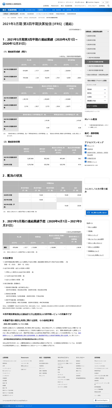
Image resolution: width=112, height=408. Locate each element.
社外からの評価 (61, 377)
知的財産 (78, 375)
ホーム (4, 17)
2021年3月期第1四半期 (96, 70)
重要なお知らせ (24, 366)
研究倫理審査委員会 (81, 378)
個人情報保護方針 (20, 406)
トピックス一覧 (24, 363)
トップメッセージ (7, 368)
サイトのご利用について (96, 255)
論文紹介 (78, 363)
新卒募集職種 (97, 387)
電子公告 (89, 136)
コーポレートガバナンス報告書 (44, 14)
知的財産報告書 (71, 14)
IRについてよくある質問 (96, 239)
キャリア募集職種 (98, 389)
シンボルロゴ (6, 375)
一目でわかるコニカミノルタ (9, 361)
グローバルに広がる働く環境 (101, 375)
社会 (59, 372)
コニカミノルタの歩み (99, 366)
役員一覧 (5, 383)
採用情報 (102, 6)
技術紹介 (78, 361)
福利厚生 (96, 380)
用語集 (90, 231)
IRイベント (48, 10)
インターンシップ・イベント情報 (101, 383)
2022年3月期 (91, 49)
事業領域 (5, 363)
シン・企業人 (97, 395)
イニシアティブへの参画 (63, 379)
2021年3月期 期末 (94, 58)
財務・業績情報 (56, 10)
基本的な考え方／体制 (63, 361)
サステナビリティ (80, 6)
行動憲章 (5, 378)
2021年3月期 (41, 17)
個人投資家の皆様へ (30, 10)
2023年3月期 (91, 44)
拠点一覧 (5, 388)
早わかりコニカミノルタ (100, 361)
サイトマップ (29, 406)
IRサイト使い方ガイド (95, 243)
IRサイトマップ (93, 235)
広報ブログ (23, 369)
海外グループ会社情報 (8, 393)
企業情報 (46, 6)
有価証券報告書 (60, 14)
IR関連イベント (92, 162)
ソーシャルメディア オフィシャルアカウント (15, 400)
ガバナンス (60, 374)
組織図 (4, 385)
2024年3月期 (91, 40)
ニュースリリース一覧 (26, 361)
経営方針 (21, 10)
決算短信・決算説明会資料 (10, 14)
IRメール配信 (92, 227)
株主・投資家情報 (66, 6)
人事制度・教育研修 (99, 378)
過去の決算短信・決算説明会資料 (97, 75)
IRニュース (76, 10)
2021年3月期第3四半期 (96, 62)
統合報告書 (30, 14)
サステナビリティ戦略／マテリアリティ (65, 364)
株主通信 (22, 14)
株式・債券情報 (67, 10)
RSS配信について (93, 251)
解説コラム (78, 370)
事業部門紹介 (97, 370)
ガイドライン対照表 (62, 387)
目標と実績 (60, 367)
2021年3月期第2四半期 (96, 66)
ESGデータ (60, 382)
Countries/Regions (101, 400)
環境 (59, 369)
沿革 (4, 366)
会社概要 (5, 380)
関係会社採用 (97, 392)
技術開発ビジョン (80, 366)
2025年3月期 (91, 36)
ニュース (78, 373)
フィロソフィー (6, 373)
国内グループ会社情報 (8, 390)
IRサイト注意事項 (93, 247)
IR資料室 (40, 10)
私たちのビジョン (7, 370)
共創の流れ (78, 368)
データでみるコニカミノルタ (101, 368)
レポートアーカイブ (62, 384)
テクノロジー (92, 6)
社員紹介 (96, 373)
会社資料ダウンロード (8, 395)
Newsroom (55, 6)
